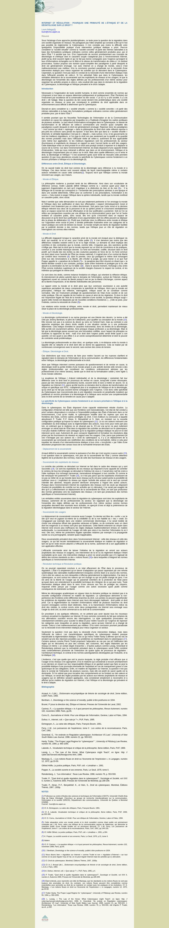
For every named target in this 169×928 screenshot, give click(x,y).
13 (125, 453)
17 (125, 639)
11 (63, 385)
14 (53, 469)
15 (77, 476)
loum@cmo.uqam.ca (51, 32)
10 (125, 320)
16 (90, 557)
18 (53, 655)
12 (96, 421)
